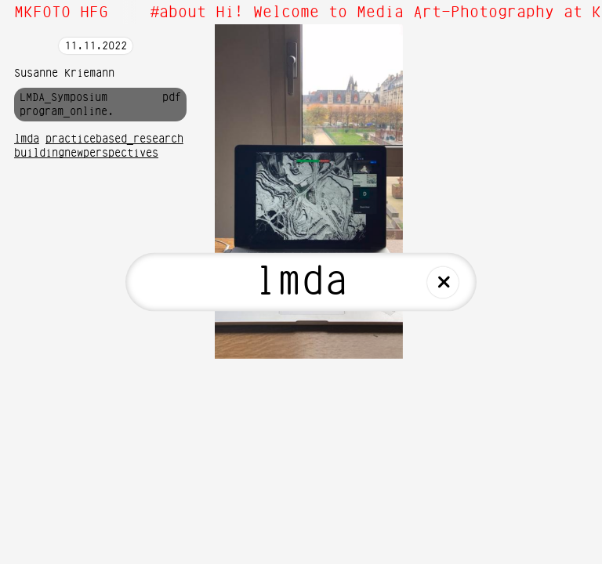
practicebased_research (114, 139)
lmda (26, 139)
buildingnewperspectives (86, 153)
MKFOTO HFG (61, 12)
